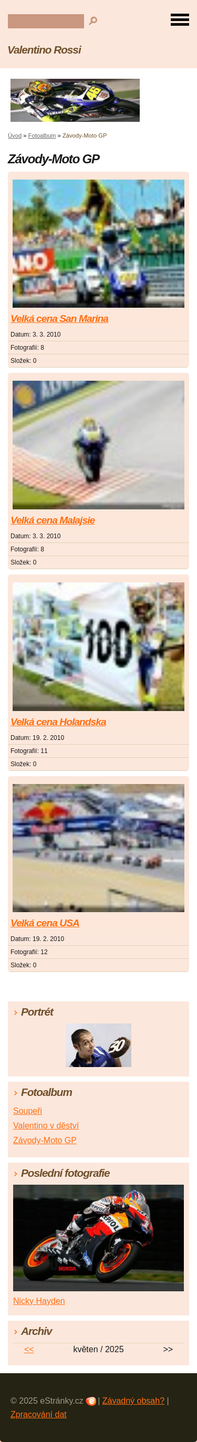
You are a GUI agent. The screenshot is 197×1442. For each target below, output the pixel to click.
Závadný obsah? (133, 1400)
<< (29, 1349)
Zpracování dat (39, 1414)
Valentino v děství (46, 1125)
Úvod (15, 135)
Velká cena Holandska (58, 721)
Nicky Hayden (39, 1301)
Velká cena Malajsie (53, 520)
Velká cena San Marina (59, 318)
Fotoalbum (42, 135)
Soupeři (27, 1110)
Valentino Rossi (44, 50)
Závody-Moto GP (45, 1140)
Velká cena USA (45, 922)
